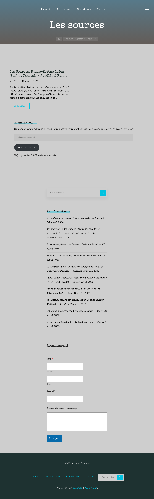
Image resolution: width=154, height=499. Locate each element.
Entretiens (73, 477)
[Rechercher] (103, 193)
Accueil (36, 477)
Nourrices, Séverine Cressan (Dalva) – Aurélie (74, 244)
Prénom (50, 372)
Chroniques (53, 477)
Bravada (77, 488)
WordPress (91, 488)
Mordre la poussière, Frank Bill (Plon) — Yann (74, 256)
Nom (49, 384)
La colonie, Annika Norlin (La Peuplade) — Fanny (75, 322)
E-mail (52, 392)
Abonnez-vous (26, 147)
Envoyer (54, 438)
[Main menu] (146, 9)
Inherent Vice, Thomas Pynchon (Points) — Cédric (76, 311)
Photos (89, 477)
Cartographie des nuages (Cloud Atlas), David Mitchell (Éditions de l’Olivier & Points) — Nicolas (73, 233)
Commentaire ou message (62, 408)
